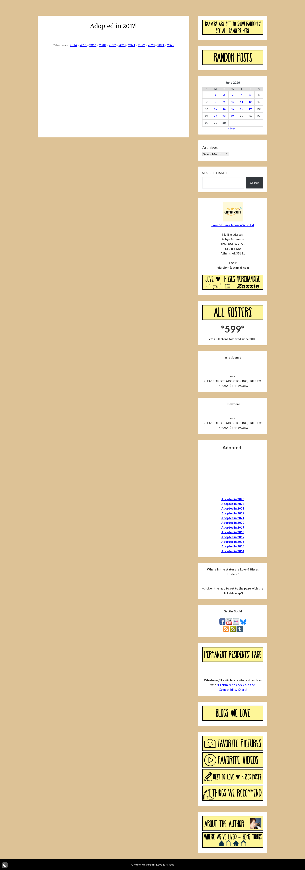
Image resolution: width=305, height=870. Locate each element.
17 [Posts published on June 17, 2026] (232, 108)
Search (254, 182)
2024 (160, 45)
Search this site (215, 173)
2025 (170, 45)
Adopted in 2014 (232, 551)
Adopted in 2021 (232, 518)
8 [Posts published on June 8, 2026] (215, 101)
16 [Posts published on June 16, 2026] (224, 108)
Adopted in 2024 (232, 503)
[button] (5, 865)
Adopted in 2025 (232, 499)
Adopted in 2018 (232, 532)
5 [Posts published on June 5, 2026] (250, 94)
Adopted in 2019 (232, 527)
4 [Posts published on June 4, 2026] (241, 94)
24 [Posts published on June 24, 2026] (232, 115)
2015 (83, 45)
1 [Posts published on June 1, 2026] (215, 94)
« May (231, 128)
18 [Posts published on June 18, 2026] (241, 108)
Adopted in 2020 (232, 522)
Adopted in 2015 (232, 546)
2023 (151, 45)
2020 (121, 45)
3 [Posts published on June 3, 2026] (233, 94)
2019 (112, 45)
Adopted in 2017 (232, 537)
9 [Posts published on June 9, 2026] (224, 101)
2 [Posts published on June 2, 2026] (224, 94)
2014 (73, 45)
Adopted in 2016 (232, 541)
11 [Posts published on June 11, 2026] (241, 101)
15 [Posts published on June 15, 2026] (215, 108)
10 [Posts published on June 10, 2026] (232, 101)
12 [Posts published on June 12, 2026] (250, 101)
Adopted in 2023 (232, 508)
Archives (210, 147)
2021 (131, 45)
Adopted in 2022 (232, 513)
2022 (141, 45)
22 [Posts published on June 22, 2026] (215, 115)
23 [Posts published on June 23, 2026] (224, 115)
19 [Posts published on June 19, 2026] (250, 108)
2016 (92, 45)
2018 (102, 45)
